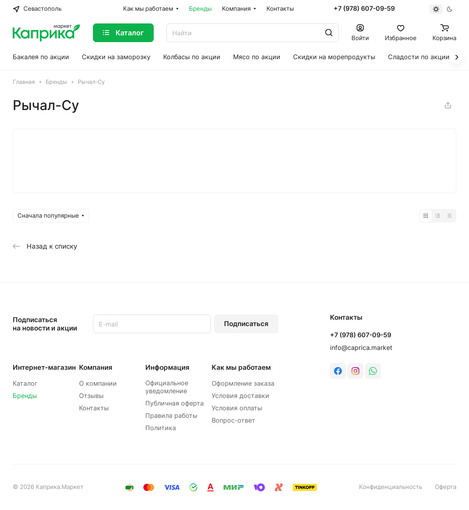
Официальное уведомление (166, 387)
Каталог (25, 383)
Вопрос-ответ (233, 420)
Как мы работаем (241, 367)
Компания (95, 367)
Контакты (94, 408)
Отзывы (91, 396)
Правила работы (171, 415)
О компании (98, 383)
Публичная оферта (174, 403)
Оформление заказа (243, 383)
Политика (160, 428)
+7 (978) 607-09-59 (364, 8)
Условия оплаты (237, 408)
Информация (167, 367)
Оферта (445, 487)
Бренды (25, 396)
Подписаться (246, 324)
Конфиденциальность (390, 487)
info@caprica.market (361, 348)
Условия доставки (240, 396)
